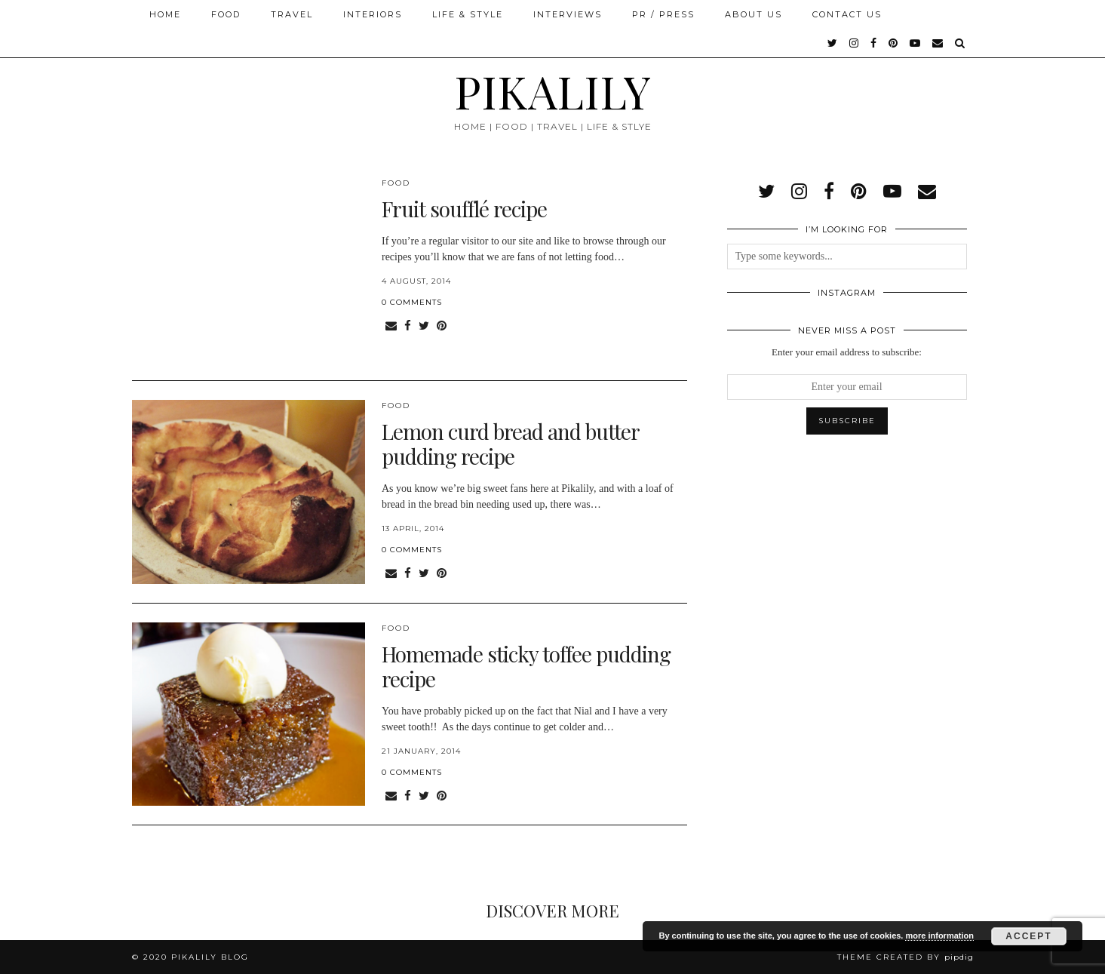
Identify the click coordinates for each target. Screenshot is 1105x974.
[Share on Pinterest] (441, 326)
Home (165, 14)
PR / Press (663, 14)
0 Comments (412, 302)
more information (939, 935)
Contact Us (847, 14)
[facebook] (874, 43)
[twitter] (833, 43)
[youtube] (916, 43)
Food (226, 14)
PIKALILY (552, 90)
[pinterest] (894, 43)
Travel (292, 14)
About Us (753, 14)
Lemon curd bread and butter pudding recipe (510, 444)
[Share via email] (391, 326)
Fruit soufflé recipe (464, 209)
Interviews (567, 14)
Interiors (372, 14)
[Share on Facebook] (408, 326)
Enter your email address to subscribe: (847, 352)
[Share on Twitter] (424, 326)
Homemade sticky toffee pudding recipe (526, 666)
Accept (1028, 936)
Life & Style (467, 14)
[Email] (938, 43)
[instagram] (854, 43)
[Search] (960, 43)
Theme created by (905, 957)
